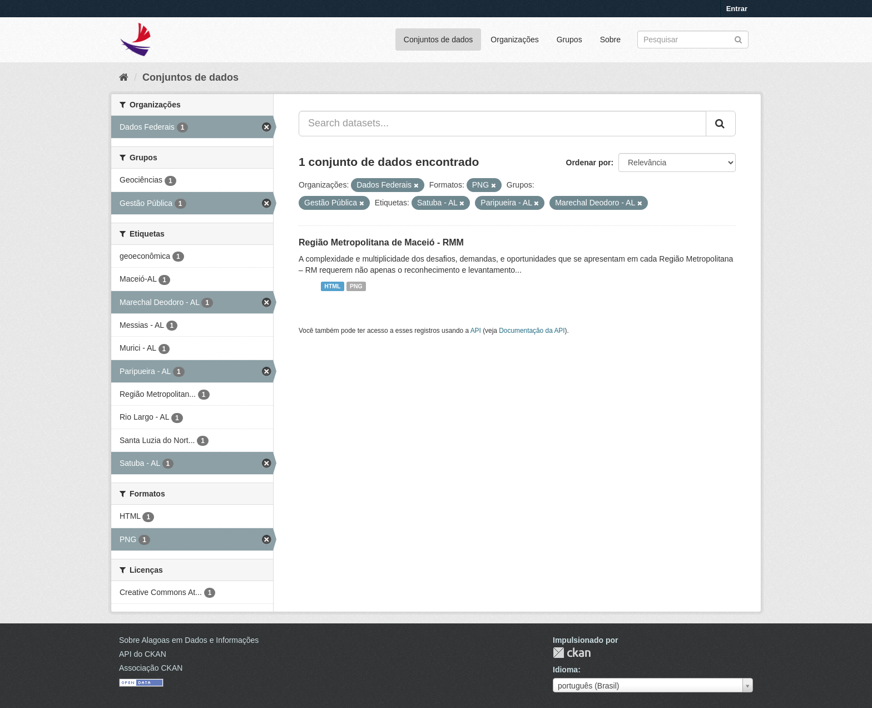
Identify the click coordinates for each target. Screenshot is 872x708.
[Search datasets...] (502, 123)
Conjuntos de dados (438, 39)
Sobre (610, 39)
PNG (356, 286)
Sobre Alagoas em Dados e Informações (189, 640)
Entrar (736, 8)
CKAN (572, 652)
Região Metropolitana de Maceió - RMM (381, 242)
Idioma (565, 669)
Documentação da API (531, 331)
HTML (332, 286)
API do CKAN (142, 654)
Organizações (514, 39)
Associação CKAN (150, 667)
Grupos (569, 39)
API (475, 331)
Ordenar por (588, 162)
